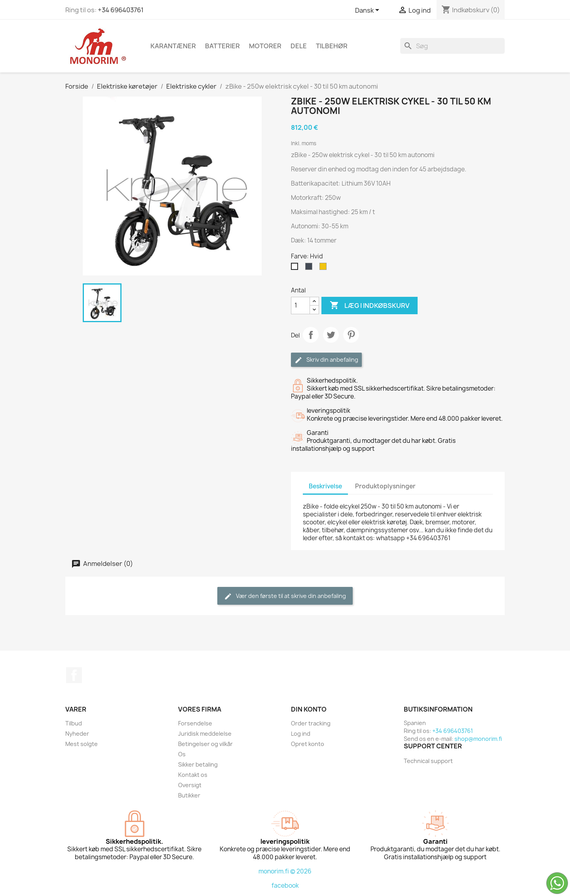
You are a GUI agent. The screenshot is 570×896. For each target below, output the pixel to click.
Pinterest (351, 335)
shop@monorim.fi (478, 738)
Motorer (265, 46)
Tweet (331, 335)
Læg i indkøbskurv (369, 305)
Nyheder (77, 733)
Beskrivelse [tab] (325, 486)
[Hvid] (296, 268)
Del (311, 335)
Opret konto (307, 744)
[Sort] (310, 268)
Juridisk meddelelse (205, 733)
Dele (299, 46)
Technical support (428, 761)
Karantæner (173, 46)
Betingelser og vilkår (205, 744)
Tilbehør (332, 46)
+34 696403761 (121, 10)
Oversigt (189, 785)
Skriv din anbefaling (326, 360)
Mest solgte (81, 744)
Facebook (74, 675)
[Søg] (452, 46)
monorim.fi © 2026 (285, 871)
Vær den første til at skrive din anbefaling (285, 596)
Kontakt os (192, 774)
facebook (285, 885)
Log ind (300, 733)
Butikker (189, 795)
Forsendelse (195, 723)
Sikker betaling (198, 764)
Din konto (309, 709)
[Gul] (324, 268)
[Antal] (300, 305)
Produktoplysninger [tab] (385, 486)
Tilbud (73, 723)
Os (182, 754)
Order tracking (311, 723)
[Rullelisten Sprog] (368, 10)
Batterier (222, 46)
